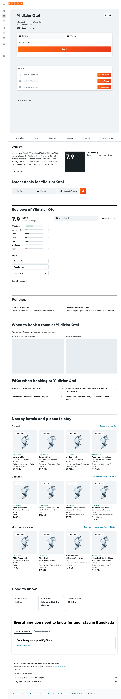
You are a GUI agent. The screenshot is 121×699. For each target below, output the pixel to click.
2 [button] (45, 58)
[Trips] (4, 44)
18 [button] (57, 69)
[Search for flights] (4, 11)
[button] (4, 3)
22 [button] (40, 75)
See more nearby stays (108, 426)
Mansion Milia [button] (18, 457)
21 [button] (34, 75)
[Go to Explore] (4, 27)
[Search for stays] (4, 16)
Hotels (25, 694)
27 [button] (28, 80)
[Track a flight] (4, 32)
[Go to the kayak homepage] (16, 3)
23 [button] (45, 75)
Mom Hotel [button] (43, 558)
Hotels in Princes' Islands (63, 694)
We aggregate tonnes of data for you (65, 677)
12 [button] (23, 69)
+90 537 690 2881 (24, 24)
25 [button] (57, 75)
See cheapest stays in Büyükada (104, 476)
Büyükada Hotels (79, 694)
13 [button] (28, 69)
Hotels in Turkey (47, 694)
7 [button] (33, 63)
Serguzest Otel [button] (45, 457)
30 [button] (45, 80)
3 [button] (51, 58)
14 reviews (31, 28)
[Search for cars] (4, 20)
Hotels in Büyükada (24, 645)
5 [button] (22, 63)
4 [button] (56, 58)
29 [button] (40, 80)
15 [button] (40, 69)
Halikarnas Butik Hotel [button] (100, 507)
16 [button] (45, 69)
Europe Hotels (34, 694)
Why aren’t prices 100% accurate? (65, 681)
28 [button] (34, 80)
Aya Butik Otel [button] (71, 457)
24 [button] (51, 75)
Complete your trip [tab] (22, 631)
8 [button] (39, 63)
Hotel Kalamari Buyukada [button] (75, 507)
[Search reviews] (78, 218)
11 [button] (56, 63)
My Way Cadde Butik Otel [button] (49, 507)
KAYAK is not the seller (65, 673)
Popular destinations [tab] (42, 631)
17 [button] (51, 69)
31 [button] (51, 80)
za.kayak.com (16, 694)
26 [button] (23, 80)
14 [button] (34, 69)
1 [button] (39, 58)
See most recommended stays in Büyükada (100, 527)
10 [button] (51, 63)
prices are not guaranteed (58, 666)
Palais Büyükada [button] (72, 556)
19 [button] (23, 75)
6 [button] (28, 63)
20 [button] (28, 75)
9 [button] (45, 63)
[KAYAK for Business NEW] (4, 37)
